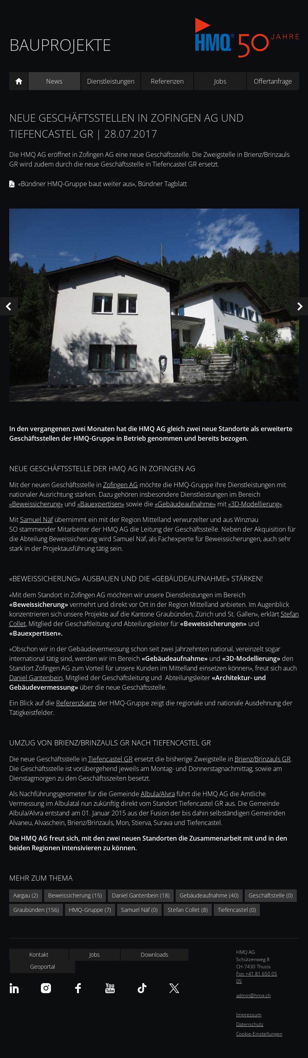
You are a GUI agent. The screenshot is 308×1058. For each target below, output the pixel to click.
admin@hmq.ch (253, 995)
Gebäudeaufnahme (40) (209, 895)
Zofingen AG (120, 484)
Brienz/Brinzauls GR (263, 759)
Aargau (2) (25, 895)
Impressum (248, 1014)
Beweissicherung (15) (75, 895)
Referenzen (167, 81)
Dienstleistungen (110, 81)
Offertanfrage (273, 81)
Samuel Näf (36, 519)
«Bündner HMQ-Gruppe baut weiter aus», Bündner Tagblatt (102, 183)
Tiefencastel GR (110, 759)
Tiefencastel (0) (237, 909)
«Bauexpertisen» (100, 504)
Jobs (220, 81)
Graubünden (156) (36, 909)
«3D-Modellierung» (255, 504)
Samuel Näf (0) (139, 909)
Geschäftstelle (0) (271, 895)
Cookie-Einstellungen (259, 1033)
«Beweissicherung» (36, 504)
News (54, 81)
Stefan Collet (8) (188, 909)
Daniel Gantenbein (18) (141, 895)
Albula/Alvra (158, 793)
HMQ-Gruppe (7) (90, 909)
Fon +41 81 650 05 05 (256, 977)
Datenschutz (249, 1024)
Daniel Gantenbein (36, 677)
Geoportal (42, 966)
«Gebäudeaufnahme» (185, 504)
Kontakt (39, 954)
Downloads (154, 954)
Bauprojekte (60, 45)
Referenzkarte (76, 703)
